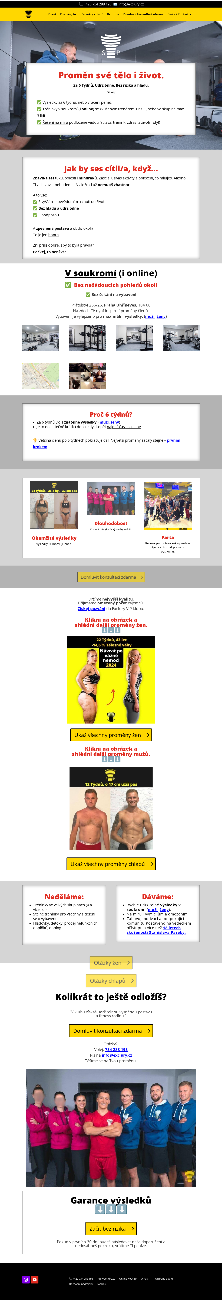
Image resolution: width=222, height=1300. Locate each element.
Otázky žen (108, 963)
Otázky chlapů (108, 981)
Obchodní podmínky (81, 1284)
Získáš (52, 14)
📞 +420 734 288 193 (81, 1279)
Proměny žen (69, 14)
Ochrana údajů (164, 1279)
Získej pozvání (91, 608)
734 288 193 (116, 1049)
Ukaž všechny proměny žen (107, 734)
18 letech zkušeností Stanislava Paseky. (156, 930)
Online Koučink (128, 1279)
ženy (115, 422)
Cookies (101, 1284)
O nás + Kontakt (177, 14)
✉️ (128, 4)
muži (150, 316)
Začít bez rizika (108, 1228)
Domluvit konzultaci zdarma (109, 577)
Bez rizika (113, 14)
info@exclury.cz (117, 1055)
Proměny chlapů (92, 14)
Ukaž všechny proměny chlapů (108, 863)
